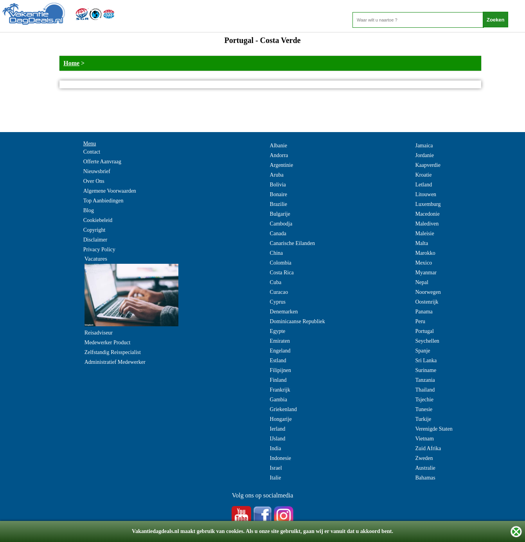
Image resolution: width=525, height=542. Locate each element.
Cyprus (278, 302)
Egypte (278, 331)
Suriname (425, 370)
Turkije (423, 419)
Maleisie (424, 233)
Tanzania (425, 380)
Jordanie (424, 155)
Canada (278, 233)
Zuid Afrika (428, 448)
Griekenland (283, 409)
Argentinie (281, 165)
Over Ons (93, 181)
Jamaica (424, 145)
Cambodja (281, 224)
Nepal (421, 282)
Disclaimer (95, 240)
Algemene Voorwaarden (109, 191)
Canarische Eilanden (292, 243)
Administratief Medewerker (115, 362)
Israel (276, 468)
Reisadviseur (99, 333)
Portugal (424, 331)
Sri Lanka (426, 360)
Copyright (94, 230)
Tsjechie (424, 399)
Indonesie (280, 458)
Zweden (424, 458)
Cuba (276, 282)
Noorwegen (427, 292)
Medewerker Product (108, 342)
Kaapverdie (427, 165)
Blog (88, 210)
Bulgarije (280, 214)
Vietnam (424, 439)
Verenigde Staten (433, 429)
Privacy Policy (99, 249)
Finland (278, 380)
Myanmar (425, 272)
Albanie (278, 145)
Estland (278, 360)
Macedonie (427, 214)
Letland (423, 185)
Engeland (280, 351)
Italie (275, 478)
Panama (423, 312)
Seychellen (427, 341)
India (275, 448)
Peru (420, 321)
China (276, 253)
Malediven (427, 224)
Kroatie (423, 175)
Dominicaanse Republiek (297, 321)
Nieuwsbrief (96, 171)
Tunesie (423, 409)
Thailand (425, 390)
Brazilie (278, 204)
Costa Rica (282, 272)
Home (71, 63)
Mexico (423, 263)
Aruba (277, 175)
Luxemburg (427, 204)
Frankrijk (280, 390)
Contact (92, 152)
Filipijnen (280, 370)
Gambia (278, 399)
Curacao (279, 292)
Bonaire (278, 194)
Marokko (425, 253)
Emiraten (280, 341)
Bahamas (425, 478)
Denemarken (284, 312)
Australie (425, 468)
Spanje (422, 351)
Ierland (278, 429)
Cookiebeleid (98, 220)
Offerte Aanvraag (102, 162)
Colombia (280, 263)
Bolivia (278, 185)
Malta (421, 243)
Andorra (279, 155)
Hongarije (281, 419)
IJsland (278, 439)
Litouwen (425, 194)
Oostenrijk (426, 302)
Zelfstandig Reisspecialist (113, 352)
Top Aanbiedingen (103, 201)
